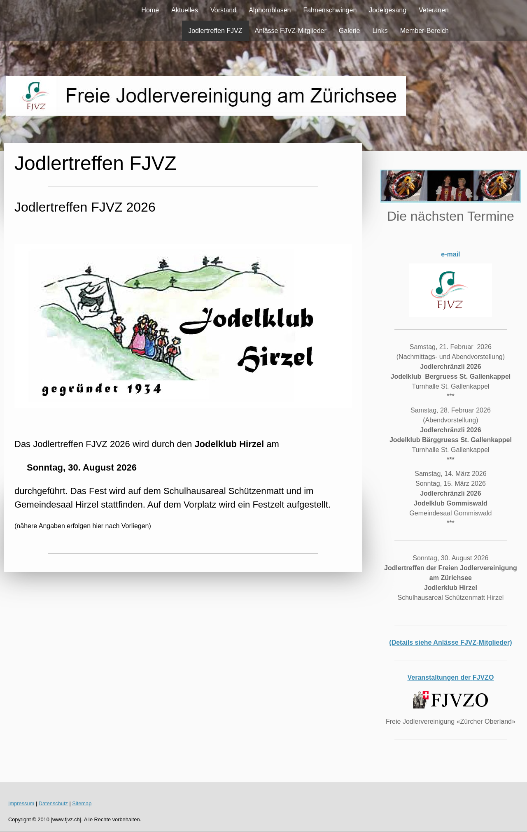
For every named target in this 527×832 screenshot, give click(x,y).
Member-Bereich (424, 30)
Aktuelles (184, 10)
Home (150, 10)
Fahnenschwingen (330, 10)
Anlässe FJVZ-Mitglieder (290, 30)
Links (379, 30)
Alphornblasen (270, 10)
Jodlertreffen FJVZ (215, 30)
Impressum (21, 803)
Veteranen (434, 10)
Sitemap (81, 803)
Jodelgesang (387, 10)
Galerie (349, 30)
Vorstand (223, 10)
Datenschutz (53, 803)
